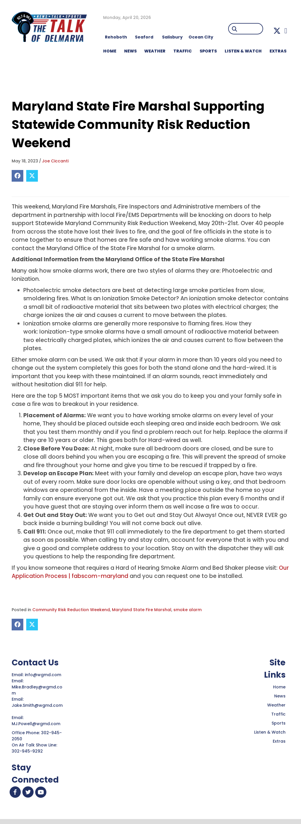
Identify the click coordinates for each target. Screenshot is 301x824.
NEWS (130, 51)
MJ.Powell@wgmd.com (37, 724)
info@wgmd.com (43, 675)
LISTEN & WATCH (243, 51)
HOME (109, 51)
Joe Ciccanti (55, 161)
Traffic (278, 714)
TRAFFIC (182, 51)
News (280, 696)
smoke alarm (187, 610)
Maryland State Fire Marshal (141, 610)
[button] (277, 30)
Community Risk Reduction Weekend (71, 610)
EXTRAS (278, 51)
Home (279, 687)
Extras (279, 741)
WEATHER (155, 51)
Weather (276, 705)
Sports (208, 51)
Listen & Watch (270, 732)
